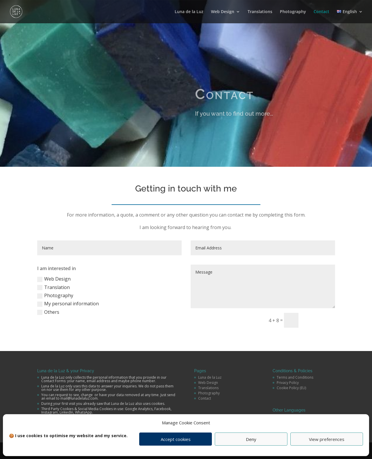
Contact (321, 12)
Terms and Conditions (295, 377)
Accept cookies (176, 439)
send (319, 320)
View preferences (326, 439)
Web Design (222, 12)
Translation (53, 287)
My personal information (68, 303)
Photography (293, 12)
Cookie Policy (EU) (291, 387)
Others (48, 312)
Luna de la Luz (189, 12)
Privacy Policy (288, 382)
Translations (260, 12)
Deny (251, 439)
